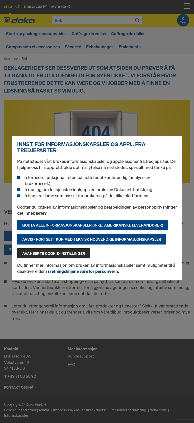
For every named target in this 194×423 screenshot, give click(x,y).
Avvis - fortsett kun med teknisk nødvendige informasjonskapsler (91, 239)
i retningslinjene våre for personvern (83, 271)
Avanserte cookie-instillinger (53, 253)
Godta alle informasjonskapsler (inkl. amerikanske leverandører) (92, 225)
